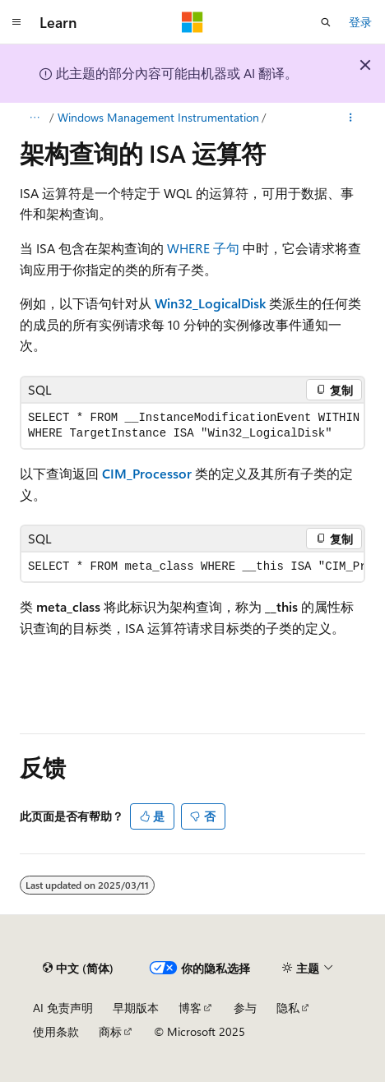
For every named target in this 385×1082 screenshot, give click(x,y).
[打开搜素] (325, 22)
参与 (245, 1007)
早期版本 (136, 1007)
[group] (192, 426)
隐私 (287, 1007)
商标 (110, 1031)
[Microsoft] (192, 22)
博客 (190, 1007)
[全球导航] (16, 22)
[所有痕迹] (34, 117)
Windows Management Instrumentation (158, 117)
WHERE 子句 (203, 248)
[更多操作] (350, 117)
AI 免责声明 (63, 1007)
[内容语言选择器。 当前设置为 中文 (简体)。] (78, 968)
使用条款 (56, 1031)
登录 (360, 22)
